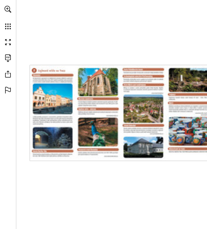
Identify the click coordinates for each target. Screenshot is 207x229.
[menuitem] (8, 17)
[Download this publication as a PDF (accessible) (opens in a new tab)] (8, 58)
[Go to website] (113, 116)
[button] (8, 9)
